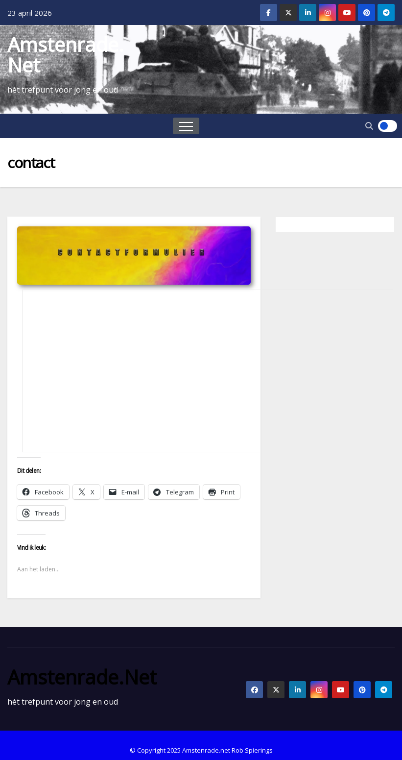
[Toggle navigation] (186, 126)
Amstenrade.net (65, 54)
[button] (369, 126)
